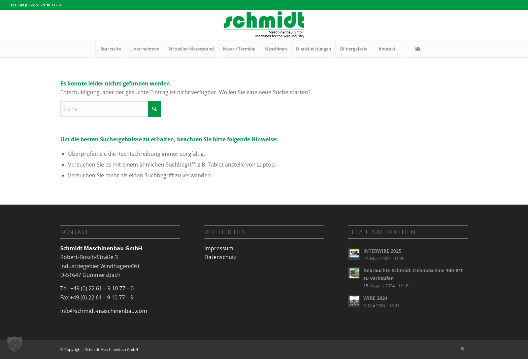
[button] (15, 344)
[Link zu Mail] (463, 349)
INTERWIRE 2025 (382, 251)
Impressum (218, 248)
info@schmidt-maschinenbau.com (103, 311)
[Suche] (110, 109)
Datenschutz (220, 257)
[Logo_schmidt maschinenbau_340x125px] (264, 25)
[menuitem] (110, 48)
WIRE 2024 (375, 298)
